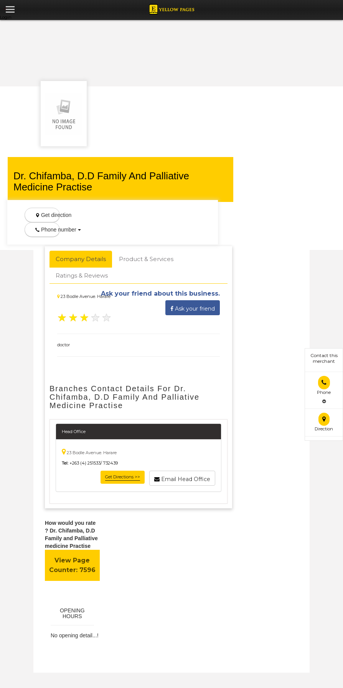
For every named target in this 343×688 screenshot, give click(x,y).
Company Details (81, 259)
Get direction (47, 215)
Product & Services (146, 259)
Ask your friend (192, 307)
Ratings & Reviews (82, 275)
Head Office (74, 431)
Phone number (47, 230)
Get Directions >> (122, 477)
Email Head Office (182, 478)
